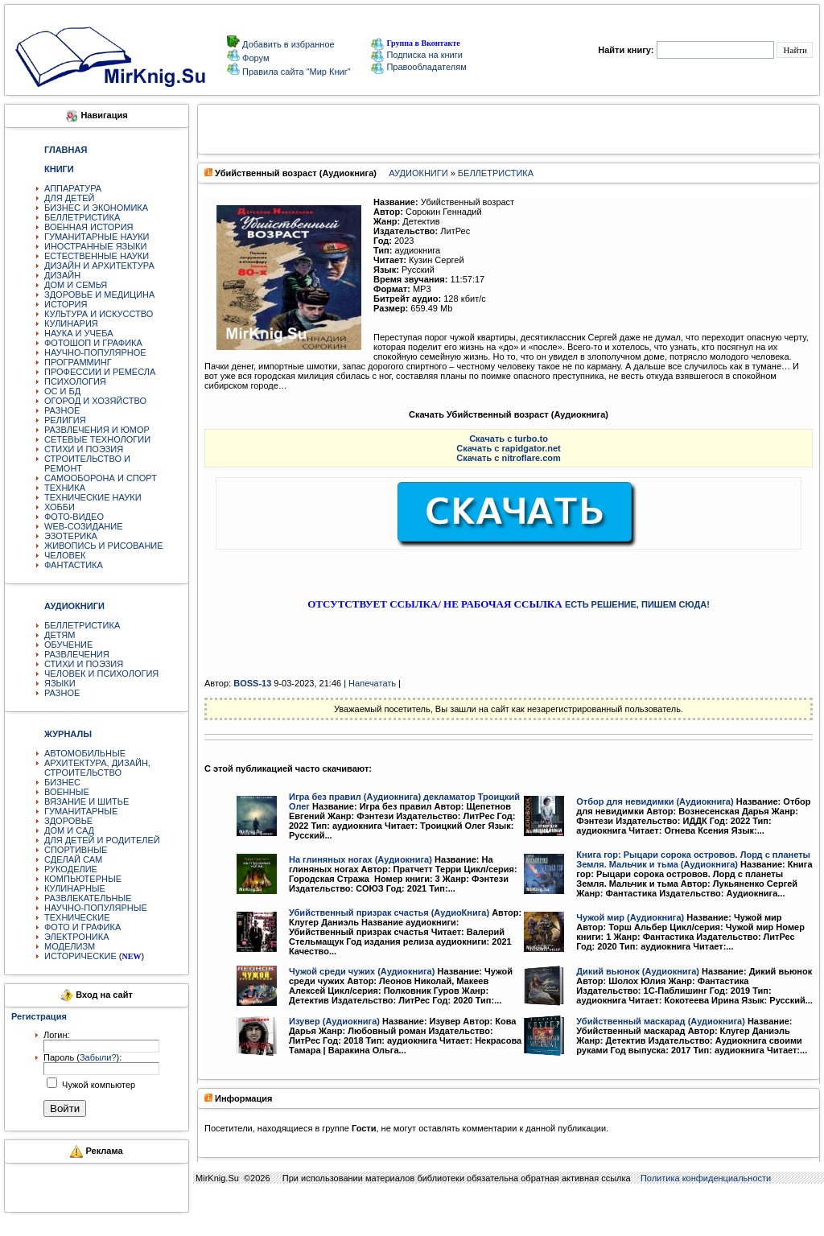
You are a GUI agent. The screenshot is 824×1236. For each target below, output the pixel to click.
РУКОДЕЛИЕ (70, 869)
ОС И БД (62, 391)
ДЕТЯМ (59, 635)
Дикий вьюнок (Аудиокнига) (637, 971)
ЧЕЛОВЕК (65, 555)
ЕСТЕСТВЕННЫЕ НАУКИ (96, 256)
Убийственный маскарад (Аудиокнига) (660, 1021)
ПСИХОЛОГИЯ (75, 381)
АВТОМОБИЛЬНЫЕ (85, 753)
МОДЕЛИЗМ (69, 946)
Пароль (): (82, 1057)
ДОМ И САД (69, 830)
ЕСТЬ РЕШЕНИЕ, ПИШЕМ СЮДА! (637, 604)
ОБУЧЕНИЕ (68, 644)
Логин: (56, 1035)
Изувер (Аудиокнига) (334, 1021)
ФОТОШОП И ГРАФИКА (93, 343)
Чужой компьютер (97, 1085)
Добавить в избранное (287, 44)
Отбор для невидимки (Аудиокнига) (654, 801)
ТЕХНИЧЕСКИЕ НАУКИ (93, 497)
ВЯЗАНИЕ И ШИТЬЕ (86, 801)
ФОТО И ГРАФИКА (82, 927)
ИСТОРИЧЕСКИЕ (80, 956)
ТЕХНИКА (64, 487)
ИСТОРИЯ (65, 304)
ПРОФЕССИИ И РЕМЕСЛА (99, 372)
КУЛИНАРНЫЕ (74, 888)
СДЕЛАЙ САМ (73, 859)
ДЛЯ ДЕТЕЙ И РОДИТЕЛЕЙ (102, 840)
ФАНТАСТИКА (73, 565)
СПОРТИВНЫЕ (75, 850)
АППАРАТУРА (72, 188)
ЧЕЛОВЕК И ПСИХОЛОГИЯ (101, 673)
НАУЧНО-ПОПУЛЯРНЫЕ (95, 908)
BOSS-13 (252, 683)
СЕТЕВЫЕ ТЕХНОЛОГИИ (97, 439)
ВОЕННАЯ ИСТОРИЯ (89, 227)
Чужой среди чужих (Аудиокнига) (362, 971)
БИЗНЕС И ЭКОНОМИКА (96, 207)
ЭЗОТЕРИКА (70, 536)
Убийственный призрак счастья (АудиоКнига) (389, 912)
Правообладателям (418, 67)
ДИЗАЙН (62, 275)
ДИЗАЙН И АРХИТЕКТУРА (99, 265)
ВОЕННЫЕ (66, 792)
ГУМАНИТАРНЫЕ (80, 811)
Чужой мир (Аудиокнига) (630, 917)
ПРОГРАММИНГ (78, 362)
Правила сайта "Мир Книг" (295, 71)
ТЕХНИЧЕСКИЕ (77, 917)
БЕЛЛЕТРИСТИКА (82, 217)
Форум (254, 58)
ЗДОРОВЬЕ (68, 821)
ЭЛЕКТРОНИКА (76, 936)
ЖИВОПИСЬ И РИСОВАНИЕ (103, 545)
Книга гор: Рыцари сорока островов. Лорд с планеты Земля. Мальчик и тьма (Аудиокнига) (693, 859)
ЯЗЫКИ (60, 683)
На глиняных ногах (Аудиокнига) (360, 859)
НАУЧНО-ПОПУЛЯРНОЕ (95, 352)
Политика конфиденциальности (706, 1178)
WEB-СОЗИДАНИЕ (83, 526)
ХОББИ (59, 507)
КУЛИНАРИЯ (71, 323)
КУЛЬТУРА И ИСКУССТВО (98, 314)
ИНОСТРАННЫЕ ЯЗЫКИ (95, 246)
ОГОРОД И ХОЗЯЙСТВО (95, 401)
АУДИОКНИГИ (418, 173)
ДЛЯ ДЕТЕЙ (69, 198)
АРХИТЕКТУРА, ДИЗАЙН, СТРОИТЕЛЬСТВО (97, 767)
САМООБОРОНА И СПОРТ (100, 478)
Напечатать (372, 683)
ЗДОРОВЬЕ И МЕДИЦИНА (99, 294)
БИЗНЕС (62, 782)
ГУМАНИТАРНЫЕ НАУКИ (97, 236)
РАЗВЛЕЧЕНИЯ (76, 654)
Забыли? (98, 1057)
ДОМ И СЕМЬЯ (75, 285)
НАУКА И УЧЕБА (78, 333)
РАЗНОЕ (62, 410)
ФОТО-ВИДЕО (74, 516)
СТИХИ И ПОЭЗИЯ (83, 449)
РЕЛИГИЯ (65, 420)
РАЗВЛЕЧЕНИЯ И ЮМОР (97, 430)
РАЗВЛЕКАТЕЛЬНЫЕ (88, 898)
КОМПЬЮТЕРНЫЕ (83, 879)
